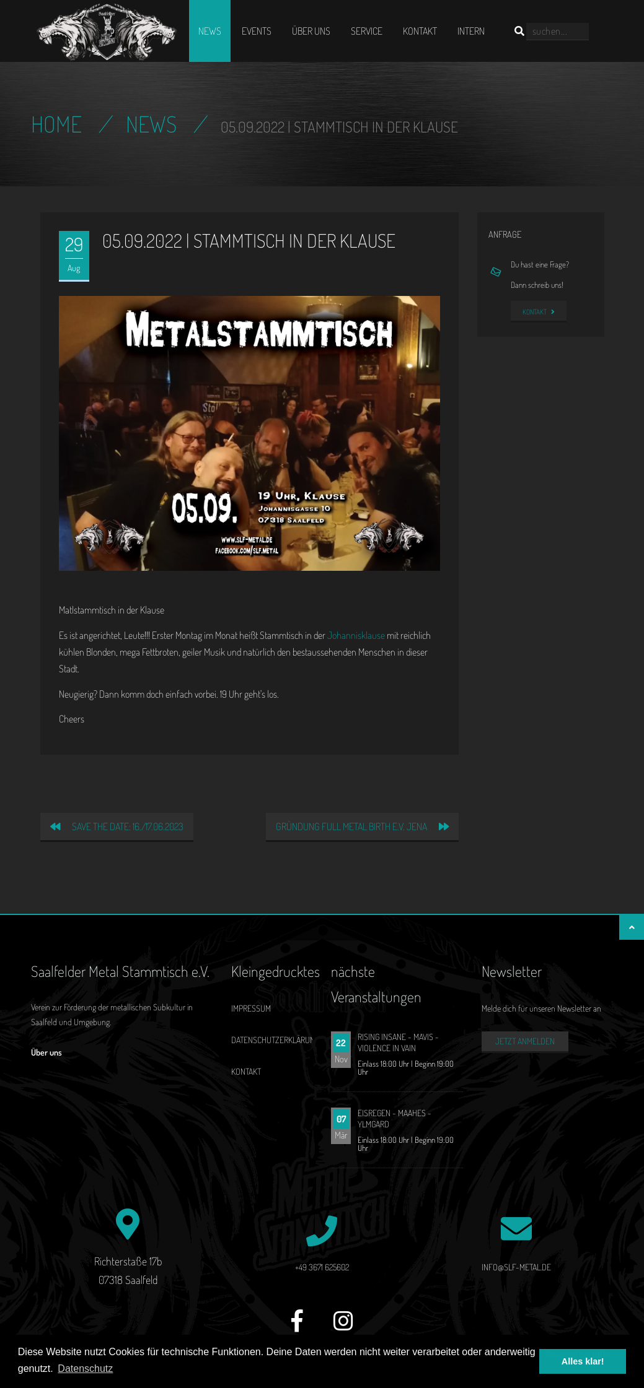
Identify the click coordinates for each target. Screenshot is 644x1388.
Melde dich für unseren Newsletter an (541, 1008)
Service (366, 31)
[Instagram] (343, 1327)
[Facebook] (297, 1327)
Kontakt (420, 31)
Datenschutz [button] (85, 1368)
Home (56, 124)
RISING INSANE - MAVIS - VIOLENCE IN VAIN (398, 1042)
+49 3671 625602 (322, 1267)
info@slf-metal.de (516, 1267)
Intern (471, 31)
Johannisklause (356, 635)
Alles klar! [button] (583, 1361)
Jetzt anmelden (525, 1041)
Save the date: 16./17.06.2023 (116, 826)
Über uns (311, 31)
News (209, 31)
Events (256, 31)
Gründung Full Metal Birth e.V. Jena (362, 826)
